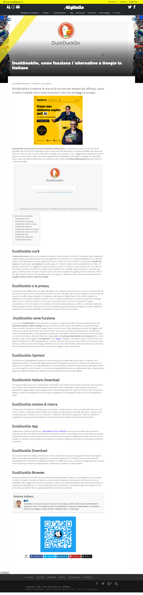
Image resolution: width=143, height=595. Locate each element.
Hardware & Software (29, 13)
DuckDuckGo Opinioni (23, 226)
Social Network (59, 13)
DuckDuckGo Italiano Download (27, 229)
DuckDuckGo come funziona (26, 224)
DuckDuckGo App (21, 234)
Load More (5, 573)
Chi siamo (112, 2)
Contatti (123, 2)
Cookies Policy (74, 577)
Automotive (80, 13)
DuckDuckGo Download (24, 237)
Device (45, 13)
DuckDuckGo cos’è (22, 219)
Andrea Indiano (22, 84)
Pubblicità (133, 2)
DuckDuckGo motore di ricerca (26, 232)
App (71, 13)
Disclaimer (87, 577)
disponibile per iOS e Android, (54, 431)
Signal (58, 338)
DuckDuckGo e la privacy (24, 221)
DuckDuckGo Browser (23, 239)
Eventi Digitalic (104, 13)
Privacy (62, 577)
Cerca (117, 13)
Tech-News (91, 13)
